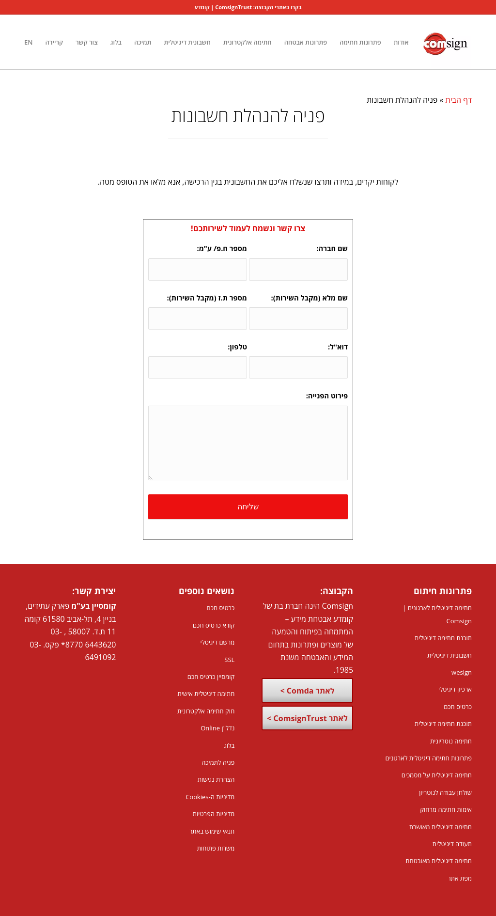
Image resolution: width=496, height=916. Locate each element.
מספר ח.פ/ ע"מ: (219, 248)
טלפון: (234, 346)
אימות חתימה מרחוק (446, 809)
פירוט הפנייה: (327, 395)
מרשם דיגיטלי (217, 642)
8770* (72, 644)
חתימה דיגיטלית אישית (206, 693)
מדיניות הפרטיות (214, 813)
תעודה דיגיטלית (452, 843)
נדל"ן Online (217, 728)
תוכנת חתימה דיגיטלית (443, 637)
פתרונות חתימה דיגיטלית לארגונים (428, 758)
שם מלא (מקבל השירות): (306, 297)
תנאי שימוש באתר (211, 831)
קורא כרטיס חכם (213, 625)
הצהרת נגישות (216, 779)
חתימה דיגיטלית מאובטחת (438, 860)
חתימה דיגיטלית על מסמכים (437, 775)
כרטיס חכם (458, 706)
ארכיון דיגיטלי (455, 689)
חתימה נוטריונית (451, 741)
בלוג (229, 745)
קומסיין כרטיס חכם (211, 676)
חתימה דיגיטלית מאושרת (440, 826)
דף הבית (459, 100)
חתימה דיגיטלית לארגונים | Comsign (437, 614)
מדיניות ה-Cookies (210, 796)
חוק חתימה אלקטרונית (205, 711)
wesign (461, 672)
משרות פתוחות (216, 848)
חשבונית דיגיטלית (449, 655)
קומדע (202, 7)
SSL (229, 659)
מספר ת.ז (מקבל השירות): (204, 297)
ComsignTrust (233, 7)
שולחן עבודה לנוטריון (445, 792)
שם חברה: (329, 248)
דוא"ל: (335, 346)
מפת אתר (460, 878)
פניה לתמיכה (218, 762)
